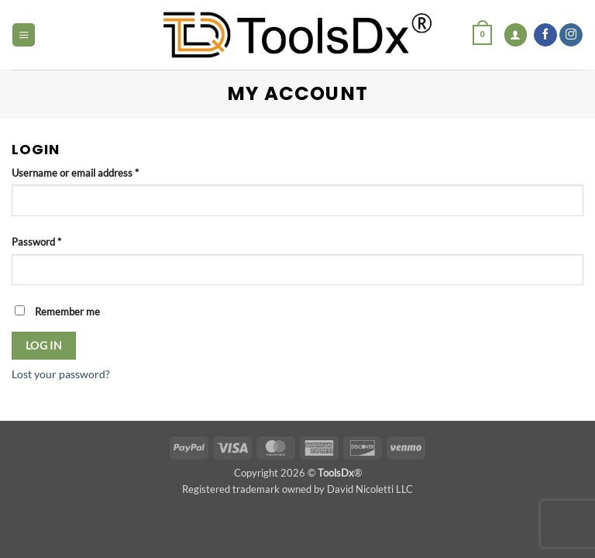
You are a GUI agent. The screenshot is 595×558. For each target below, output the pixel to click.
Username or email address (94, 172)
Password (56, 241)
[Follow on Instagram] (571, 34)
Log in (44, 345)
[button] (23, 34)
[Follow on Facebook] (545, 34)
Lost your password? (61, 374)
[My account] (515, 34)
